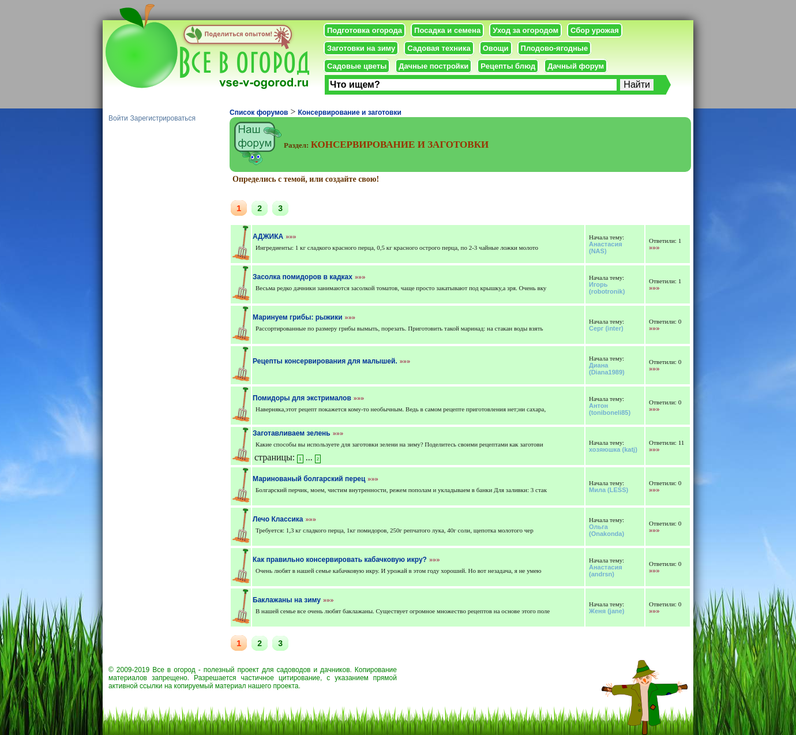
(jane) (607, 611)
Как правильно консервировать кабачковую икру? (340, 560)
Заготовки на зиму (361, 48)
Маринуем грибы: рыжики (298, 317)
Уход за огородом (525, 30)
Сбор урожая (594, 30)
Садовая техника (438, 48)
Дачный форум (575, 66)
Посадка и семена (447, 30)
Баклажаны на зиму (287, 600)
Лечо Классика (278, 519)
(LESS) (608, 489)
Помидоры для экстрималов (302, 398)
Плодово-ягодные (554, 48)
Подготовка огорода (364, 30)
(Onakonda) (606, 530)
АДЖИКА (268, 236)
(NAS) (605, 247)
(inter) (606, 328)
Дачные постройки (433, 66)
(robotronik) (607, 288)
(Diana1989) (607, 369)
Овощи (496, 48)
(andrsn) (605, 571)
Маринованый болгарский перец (309, 479)
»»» (291, 236)
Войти (118, 118)
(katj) (613, 449)
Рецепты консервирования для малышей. (325, 361)
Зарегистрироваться (163, 118)
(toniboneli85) (609, 409)
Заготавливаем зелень (292, 433)
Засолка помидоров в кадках (302, 277)
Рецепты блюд (507, 66)
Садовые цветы (356, 66)
